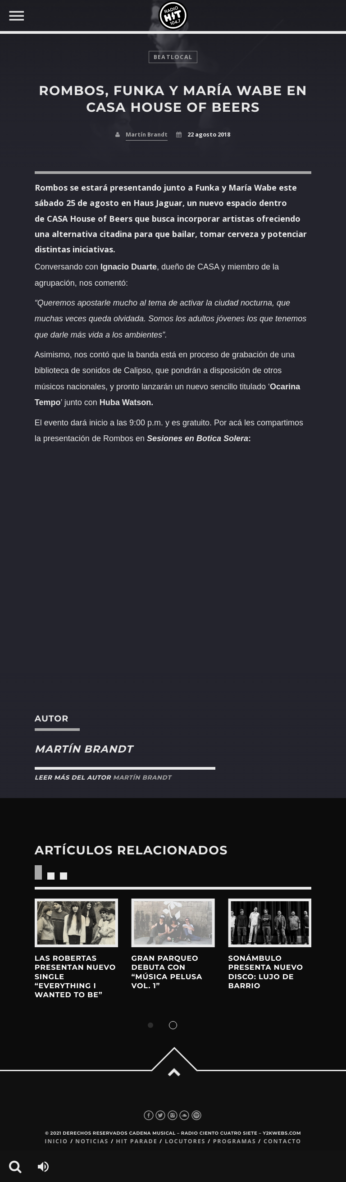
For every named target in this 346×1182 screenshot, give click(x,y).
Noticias (92, 1141)
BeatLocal (173, 57)
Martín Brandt (147, 134)
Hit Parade (136, 1141)
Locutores (185, 1141)
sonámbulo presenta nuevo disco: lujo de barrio (265, 972)
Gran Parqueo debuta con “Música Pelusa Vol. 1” (167, 972)
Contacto (282, 1141)
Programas (234, 1141)
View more (76, 923)
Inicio (56, 1141)
